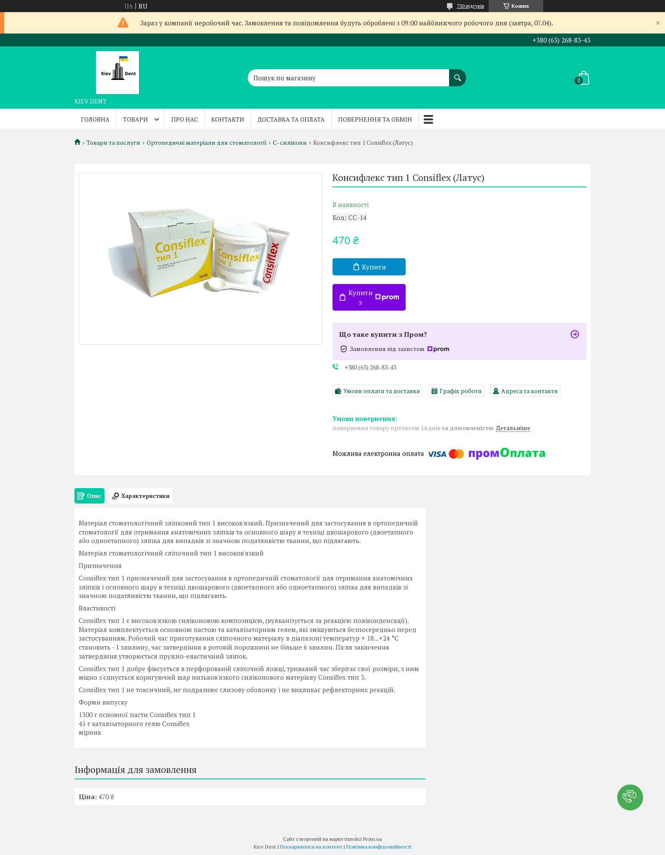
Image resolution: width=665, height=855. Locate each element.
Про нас (184, 119)
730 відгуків (470, 6)
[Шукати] (457, 73)
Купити (374, 267)
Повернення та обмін (375, 119)
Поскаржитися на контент (311, 846)
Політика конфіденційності (378, 846)
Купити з (373, 297)
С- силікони (290, 143)
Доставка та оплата (291, 119)
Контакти (227, 119)
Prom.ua (372, 839)
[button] (630, 797)
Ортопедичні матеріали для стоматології (207, 143)
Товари (135, 119)
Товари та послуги (113, 143)
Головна (95, 119)
